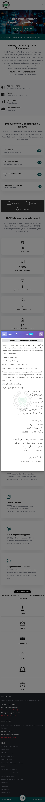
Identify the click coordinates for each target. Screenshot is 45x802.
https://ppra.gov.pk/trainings (13, 387)
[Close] (41, 334)
